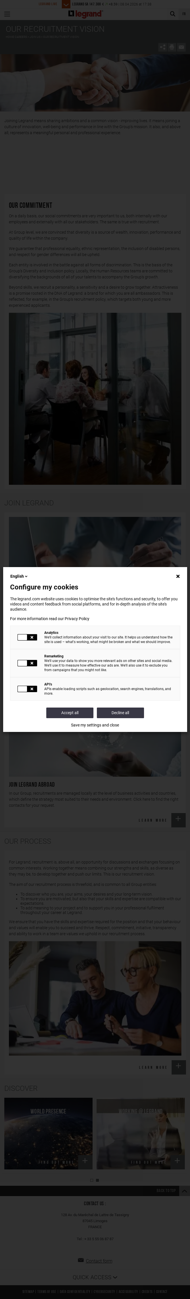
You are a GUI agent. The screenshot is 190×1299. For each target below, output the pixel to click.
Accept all (69, 712)
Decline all (120, 712)
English (19, 576)
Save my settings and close (95, 725)
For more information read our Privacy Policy (49, 618)
